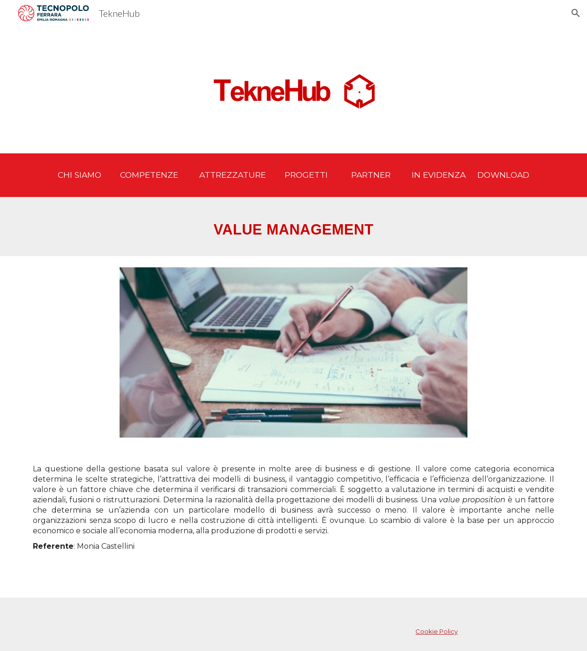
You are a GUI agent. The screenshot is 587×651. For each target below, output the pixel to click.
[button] (575, 13)
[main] (293, 175)
